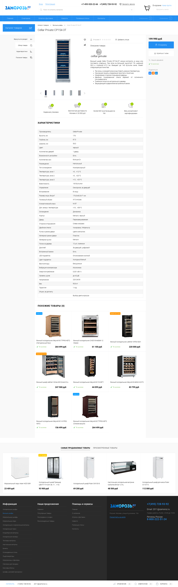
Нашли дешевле (156, 60)
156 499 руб (53, 428)
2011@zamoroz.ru (161, 509)
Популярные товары (44, 513)
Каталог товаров (19, 28)
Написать (8, 584)
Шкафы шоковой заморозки (12, 572)
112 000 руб (148, 488)
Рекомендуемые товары (45, 521)
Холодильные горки (9, 529)
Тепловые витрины (9, 540)
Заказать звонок (128, 4)
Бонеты (5, 548)
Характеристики (24, 51)
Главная (10, 18)
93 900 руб (44, 488)
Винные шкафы (8, 513)
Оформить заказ (162, 9)
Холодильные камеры (10, 537)
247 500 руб (53, 388)
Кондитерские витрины (11, 533)
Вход (41, 4)
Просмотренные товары (105, 448)
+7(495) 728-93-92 (108, 4)
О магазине (26, 18)
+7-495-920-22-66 (89, 4)
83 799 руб (127, 388)
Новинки (40, 509)
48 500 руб (113, 488)
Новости (64, 18)
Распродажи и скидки (44, 517)
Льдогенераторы (8, 556)
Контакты (101, 18)
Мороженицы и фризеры (11, 560)
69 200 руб (78, 488)
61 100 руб (90, 348)
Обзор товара (25, 45)
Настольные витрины (10, 544)
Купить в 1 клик (161, 53)
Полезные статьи (82, 18)
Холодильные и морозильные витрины (16, 525)
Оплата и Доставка (46, 18)
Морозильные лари (9, 521)
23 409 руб (9, 488)
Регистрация (50, 4)
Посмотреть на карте (117, 517)
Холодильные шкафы (10, 509)
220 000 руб (127, 348)
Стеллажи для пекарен (10, 564)
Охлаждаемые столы (10, 552)
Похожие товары (24, 58)
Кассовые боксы (8, 568)
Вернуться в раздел (23, 39)
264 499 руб (53, 348)
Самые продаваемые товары (75, 448)
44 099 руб (90, 388)
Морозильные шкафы (10, 517)
